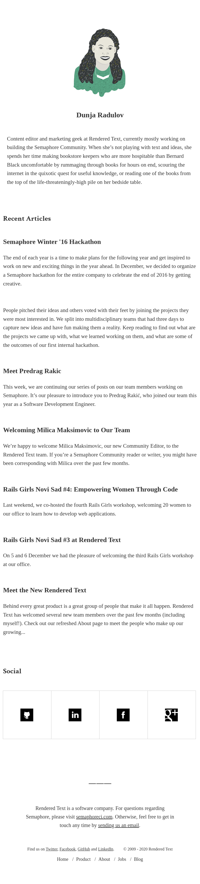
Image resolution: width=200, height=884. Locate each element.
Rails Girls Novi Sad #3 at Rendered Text (62, 558)
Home (62, 877)
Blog (152, 8)
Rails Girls (100, 523)
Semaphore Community (99, 473)
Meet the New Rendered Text (44, 608)
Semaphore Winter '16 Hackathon (52, 260)
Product (52, 8)
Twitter (51, 867)
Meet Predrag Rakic (32, 389)
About (79, 8)
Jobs (130, 8)
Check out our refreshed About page (63, 641)
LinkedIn (105, 867)
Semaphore (19, 293)
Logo (106, 8)
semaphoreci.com (94, 835)
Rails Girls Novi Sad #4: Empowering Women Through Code (90, 507)
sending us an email (118, 843)
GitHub (84, 867)
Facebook (67, 867)
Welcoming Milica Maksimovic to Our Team (66, 448)
